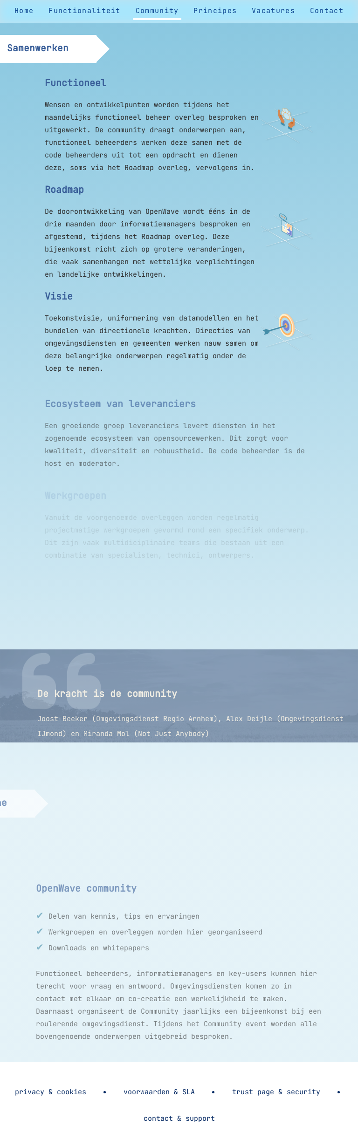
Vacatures (273, 10)
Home (24, 10)
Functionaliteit (84, 10)
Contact (327, 10)
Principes (215, 10)
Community (157, 10)
